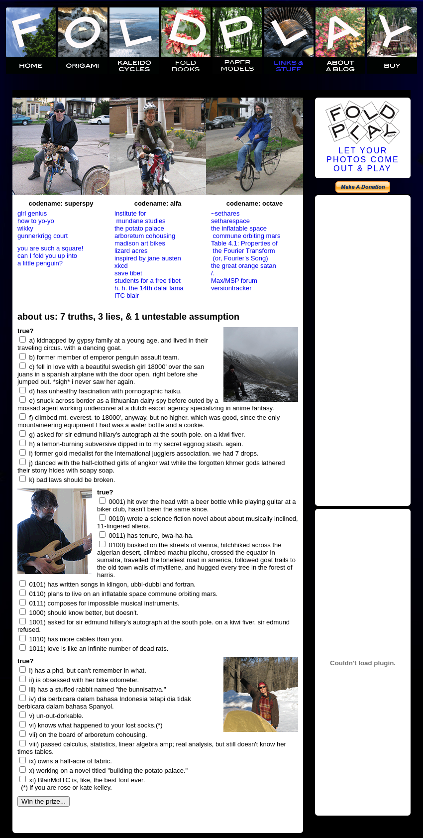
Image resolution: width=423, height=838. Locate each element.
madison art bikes (139, 243)
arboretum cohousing (144, 235)
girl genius (32, 213)
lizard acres (130, 250)
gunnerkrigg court (42, 235)
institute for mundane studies (140, 217)
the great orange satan (243, 265)
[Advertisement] (363, 349)
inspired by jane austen (147, 258)
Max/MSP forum (234, 280)
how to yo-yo (35, 221)
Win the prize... (43, 801)
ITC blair (126, 295)
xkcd (121, 265)
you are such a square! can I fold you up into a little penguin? (50, 255)
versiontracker (231, 288)
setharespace (230, 221)
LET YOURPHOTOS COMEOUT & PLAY (362, 159)
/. (212, 273)
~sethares (225, 213)
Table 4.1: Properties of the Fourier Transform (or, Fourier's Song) (244, 250)
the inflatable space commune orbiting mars (245, 232)
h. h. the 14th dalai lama (149, 288)
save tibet (128, 273)
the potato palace (139, 228)
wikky (25, 228)
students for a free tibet (147, 280)
